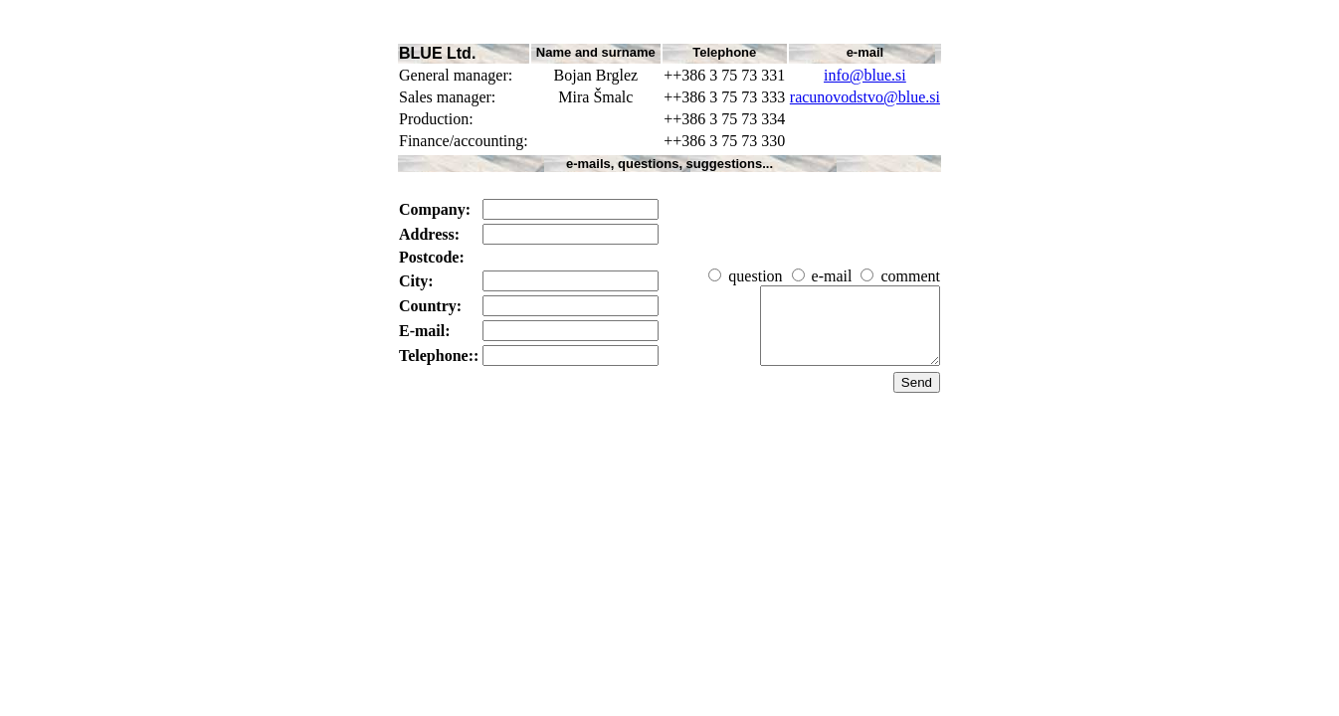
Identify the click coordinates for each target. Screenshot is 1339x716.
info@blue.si (865, 75)
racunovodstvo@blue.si (865, 97)
